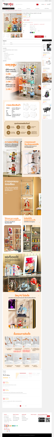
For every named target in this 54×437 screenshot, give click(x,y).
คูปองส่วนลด (28, 8)
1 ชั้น (31, 30)
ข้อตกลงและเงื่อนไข (15, 420)
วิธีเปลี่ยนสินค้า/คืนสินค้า (25, 418)
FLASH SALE (19, 8)
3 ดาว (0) (34, 374)
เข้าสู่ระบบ (50, 0)
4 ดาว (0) (30, 374)
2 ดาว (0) (37, 374)
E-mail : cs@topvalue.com (7, 418)
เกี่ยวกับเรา (14, 416)
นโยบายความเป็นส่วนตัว (16, 417)
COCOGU (29, 17)
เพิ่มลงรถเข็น (39, 36)
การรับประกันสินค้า (24, 420)
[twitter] (32, 33)
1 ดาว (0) (30, 376)
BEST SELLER (37, 8)
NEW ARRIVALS (47, 8)
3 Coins (32, 22)
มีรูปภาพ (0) (34, 373)
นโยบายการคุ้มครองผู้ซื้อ (16, 418)
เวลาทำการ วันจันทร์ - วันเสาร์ (8, 420)
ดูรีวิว (29, 16)
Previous (3, 35)
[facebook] (30, 33)
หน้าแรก (3, 10)
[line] (34, 33)
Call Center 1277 (6, 416)
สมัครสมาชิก (46, 0)
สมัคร (48, 416)
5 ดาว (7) (38, 373)
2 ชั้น (35, 30)
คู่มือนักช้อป (23, 416)
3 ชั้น (38, 30)
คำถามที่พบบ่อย (24, 417)
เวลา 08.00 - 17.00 (6, 421)
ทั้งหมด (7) (30, 373)
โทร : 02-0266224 (6, 417)
